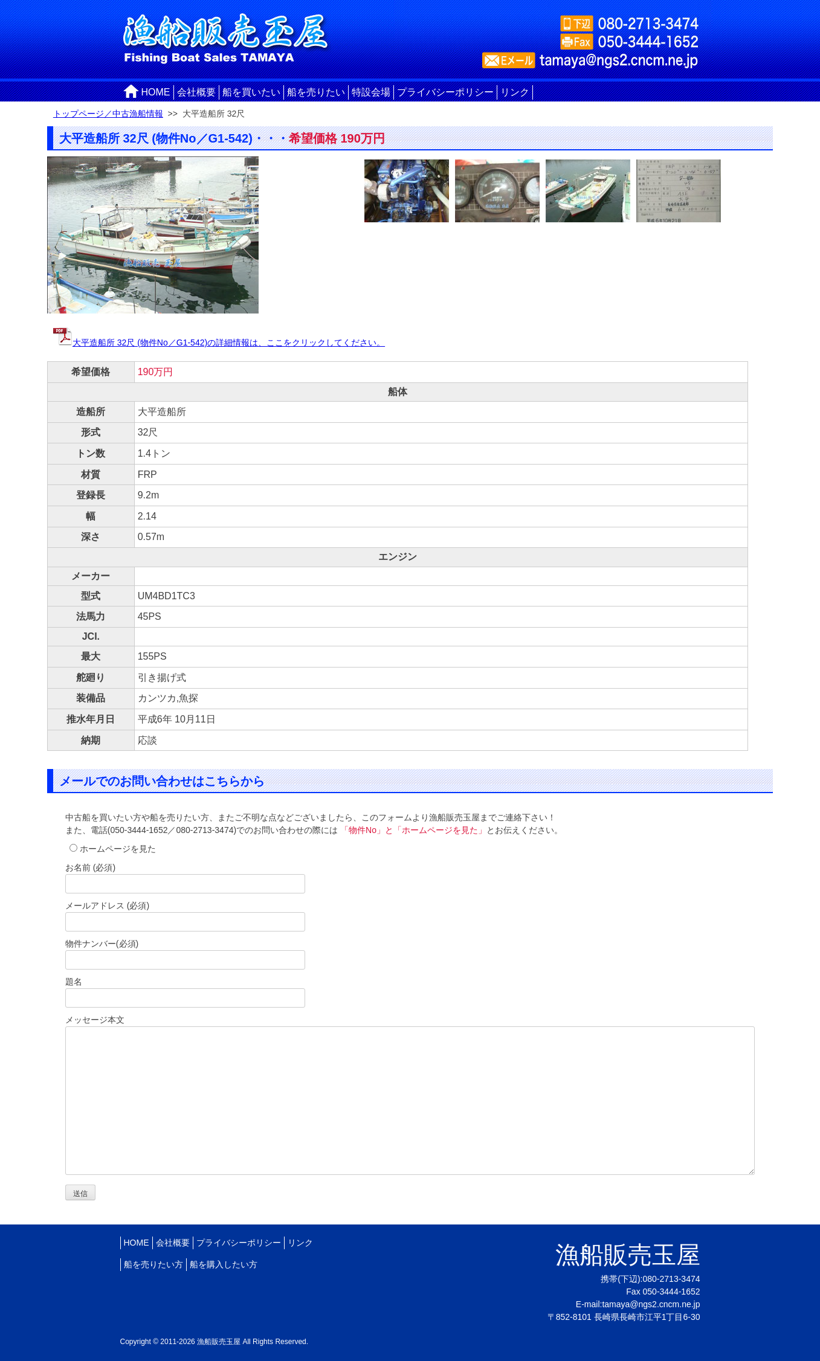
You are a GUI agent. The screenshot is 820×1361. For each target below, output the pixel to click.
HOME (155, 92)
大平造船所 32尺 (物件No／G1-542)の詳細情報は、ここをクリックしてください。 (219, 342)
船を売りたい (316, 92)
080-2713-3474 (671, 1279)
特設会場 (371, 92)
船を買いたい (251, 92)
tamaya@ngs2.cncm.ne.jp (651, 1304)
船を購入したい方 (223, 1264)
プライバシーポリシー (445, 92)
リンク (514, 92)
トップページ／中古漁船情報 (108, 113)
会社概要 (196, 92)
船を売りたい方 (153, 1264)
